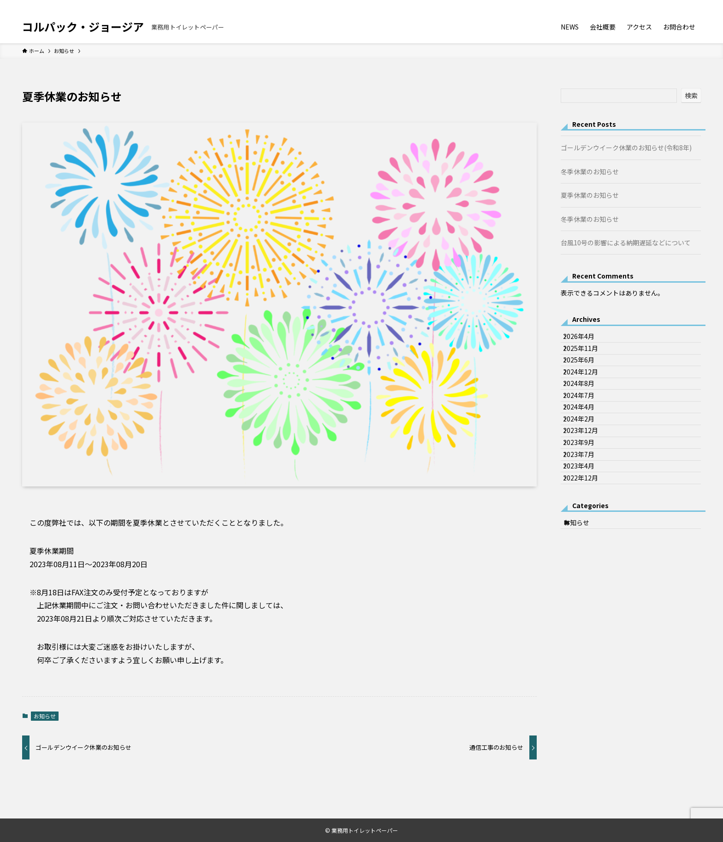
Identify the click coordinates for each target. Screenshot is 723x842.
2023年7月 (586, 531)
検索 (691, 95)
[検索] (695, 5)
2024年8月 (586, 416)
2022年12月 (587, 570)
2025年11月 (587, 359)
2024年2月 (586, 474)
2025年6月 (586, 378)
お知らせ (45, 716)
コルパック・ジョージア (83, 26)
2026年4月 (586, 339)
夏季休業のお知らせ (590, 195)
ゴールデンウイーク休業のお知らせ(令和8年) (626, 147)
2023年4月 (586, 551)
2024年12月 (587, 397)
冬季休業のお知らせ (590, 171)
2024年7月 (586, 435)
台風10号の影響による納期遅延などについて (626, 242)
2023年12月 (587, 493)
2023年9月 (586, 512)
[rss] (683, 5)
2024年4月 (586, 455)
